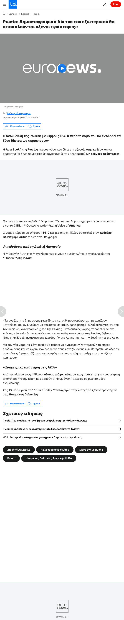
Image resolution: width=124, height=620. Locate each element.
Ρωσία (36, 14)
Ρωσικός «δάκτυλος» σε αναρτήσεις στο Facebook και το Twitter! (41, 428)
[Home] (4, 13)
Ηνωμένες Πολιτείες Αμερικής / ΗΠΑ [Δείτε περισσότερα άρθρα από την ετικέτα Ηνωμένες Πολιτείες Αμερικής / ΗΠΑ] (49, 458)
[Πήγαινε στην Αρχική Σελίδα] (13, 4)
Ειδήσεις (13, 14)
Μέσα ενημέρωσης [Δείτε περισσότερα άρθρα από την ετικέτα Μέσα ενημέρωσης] (91, 449)
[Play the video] (62, 68)
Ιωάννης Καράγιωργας (19, 113)
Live (115, 4)
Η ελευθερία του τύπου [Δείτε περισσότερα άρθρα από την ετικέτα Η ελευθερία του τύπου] (55, 449)
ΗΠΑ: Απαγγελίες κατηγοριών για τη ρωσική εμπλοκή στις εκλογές (42, 437)
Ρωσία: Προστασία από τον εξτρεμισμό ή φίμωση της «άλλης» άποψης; (45, 420)
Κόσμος (25, 14)
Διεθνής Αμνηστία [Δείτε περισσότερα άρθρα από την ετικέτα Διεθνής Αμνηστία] (18, 449)
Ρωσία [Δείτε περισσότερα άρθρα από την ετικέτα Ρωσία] (11, 458)
